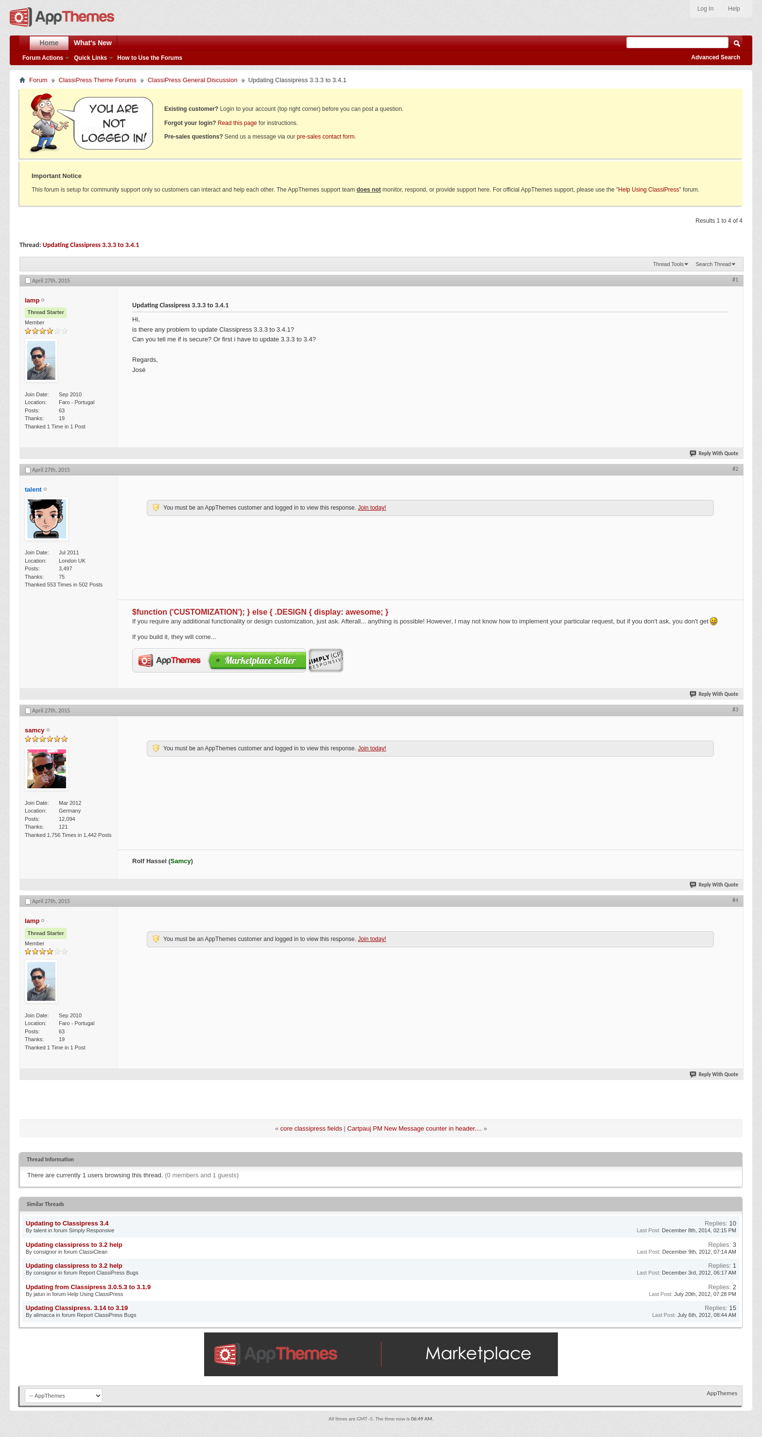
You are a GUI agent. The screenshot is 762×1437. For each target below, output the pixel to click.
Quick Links (90, 57)
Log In (705, 8)
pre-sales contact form (326, 136)
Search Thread (713, 264)
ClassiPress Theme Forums (98, 80)
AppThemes (722, 1393)
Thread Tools (668, 264)
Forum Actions (42, 57)
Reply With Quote (714, 453)
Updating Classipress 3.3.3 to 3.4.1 (91, 245)
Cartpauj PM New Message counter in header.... (414, 1128)
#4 (735, 900)
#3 (735, 709)
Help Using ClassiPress (648, 189)
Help (734, 8)
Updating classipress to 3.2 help (74, 1244)
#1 (735, 279)
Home (49, 43)
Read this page (237, 123)
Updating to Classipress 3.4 (67, 1223)
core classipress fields (311, 1128)
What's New (93, 43)
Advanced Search (715, 57)
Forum (38, 80)
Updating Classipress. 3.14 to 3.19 (77, 1308)
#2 (735, 468)
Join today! (372, 507)
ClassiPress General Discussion (193, 80)
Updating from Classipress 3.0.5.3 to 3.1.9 (88, 1287)
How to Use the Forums (149, 57)
